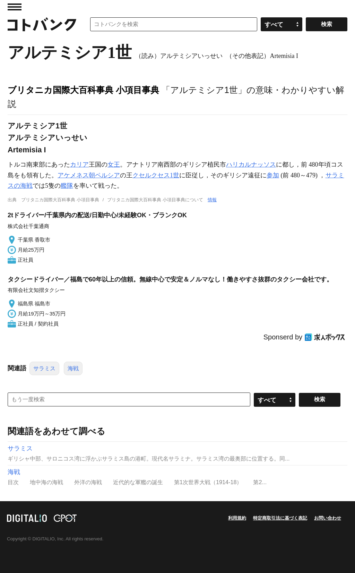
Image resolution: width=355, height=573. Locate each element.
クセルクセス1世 (155, 175)
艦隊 (67, 185)
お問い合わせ (327, 518)
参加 (273, 175)
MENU (14, 7)
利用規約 (237, 518)
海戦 (73, 368)
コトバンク (42, 24)
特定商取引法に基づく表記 (280, 518)
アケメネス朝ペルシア (89, 175)
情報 (212, 199)
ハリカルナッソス (251, 164)
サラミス (44, 368)
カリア (79, 164)
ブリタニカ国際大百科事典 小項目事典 (83, 90)
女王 (113, 164)
